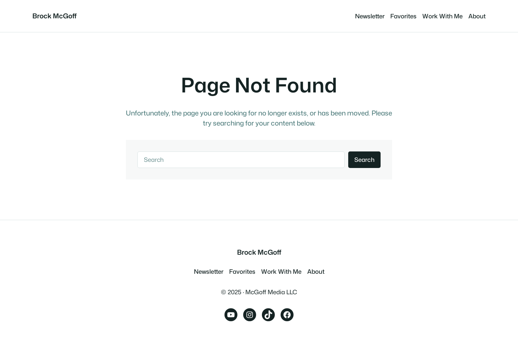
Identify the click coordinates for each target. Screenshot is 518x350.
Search (364, 159)
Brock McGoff (54, 16)
